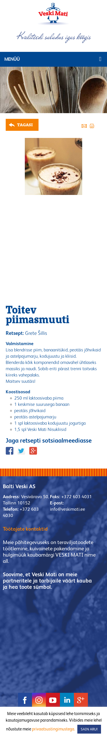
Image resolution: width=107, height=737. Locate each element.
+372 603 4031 (76, 496)
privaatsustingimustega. (53, 728)
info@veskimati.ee (67, 509)
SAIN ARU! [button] (89, 729)
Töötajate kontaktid (25, 529)
